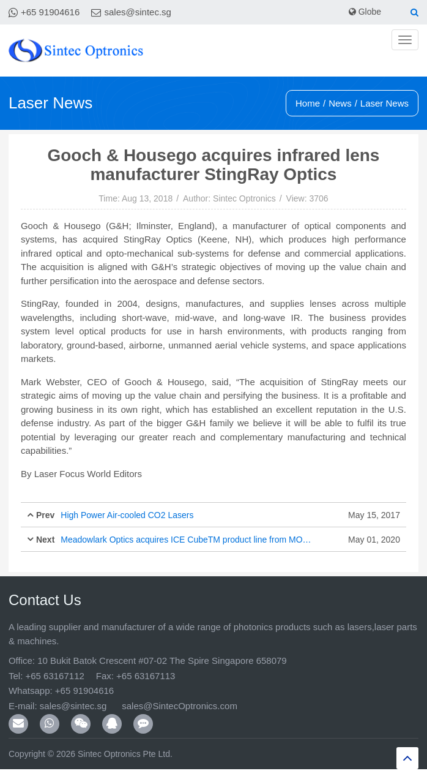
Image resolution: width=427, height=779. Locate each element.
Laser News (384, 103)
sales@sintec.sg (137, 12)
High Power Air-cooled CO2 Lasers (127, 515)
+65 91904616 (50, 12)
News (340, 103)
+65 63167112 (54, 676)
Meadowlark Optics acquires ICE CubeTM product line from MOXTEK (187, 539)
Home (307, 103)
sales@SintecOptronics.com (179, 706)
